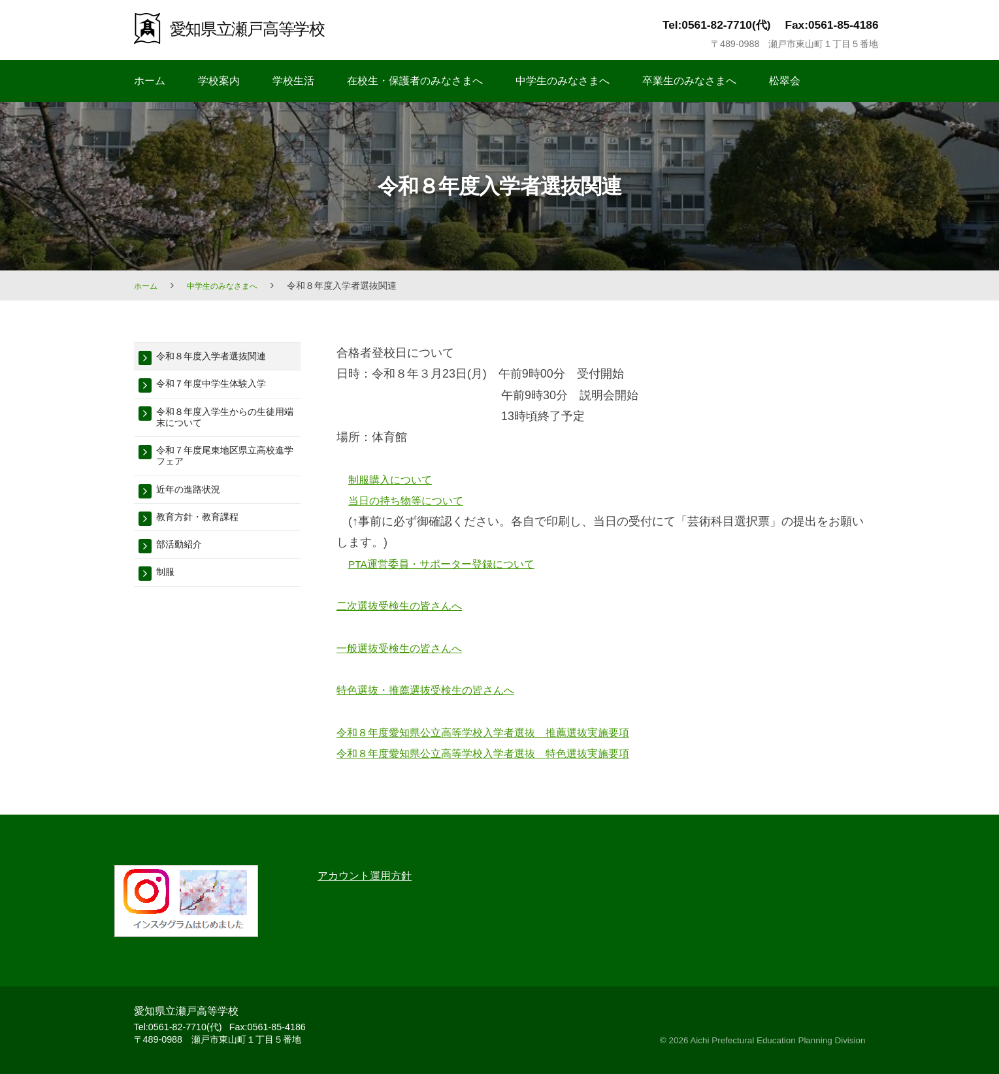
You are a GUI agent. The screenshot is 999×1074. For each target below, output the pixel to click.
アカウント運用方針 (370, 875)
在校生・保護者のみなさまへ (415, 80)
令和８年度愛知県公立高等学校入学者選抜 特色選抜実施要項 (501, 753)
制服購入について (395, 479)
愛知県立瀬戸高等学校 (260, 28)
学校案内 (219, 80)
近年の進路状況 (195, 501)
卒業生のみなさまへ (689, 80)
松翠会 (784, 80)
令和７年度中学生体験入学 (222, 386)
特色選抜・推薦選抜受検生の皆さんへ (436, 689)
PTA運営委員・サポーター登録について (453, 563)
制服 (167, 589)
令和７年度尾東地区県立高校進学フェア (228, 465)
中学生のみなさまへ (563, 80)
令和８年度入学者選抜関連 (222, 357)
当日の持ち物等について (413, 500)
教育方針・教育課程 (206, 530)
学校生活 (293, 80)
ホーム (149, 80)
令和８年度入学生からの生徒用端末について (228, 422)
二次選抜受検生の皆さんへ (407, 605)
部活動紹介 (184, 559)
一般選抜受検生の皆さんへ (407, 648)
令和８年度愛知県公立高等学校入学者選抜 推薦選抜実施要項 (501, 732)
